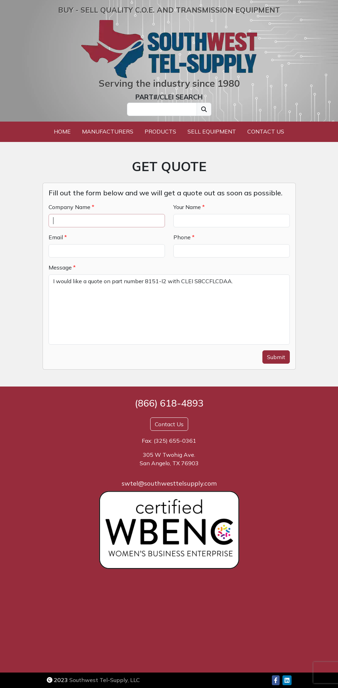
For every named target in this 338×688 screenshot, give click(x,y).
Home (62, 131)
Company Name (69, 206)
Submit (276, 357)
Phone (182, 237)
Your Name (187, 206)
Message (60, 267)
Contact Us (265, 131)
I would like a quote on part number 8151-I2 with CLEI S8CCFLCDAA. (169, 309)
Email (56, 237)
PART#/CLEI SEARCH (169, 97)
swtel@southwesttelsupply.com (169, 483)
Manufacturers (107, 131)
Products (160, 131)
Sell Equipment (211, 131)
